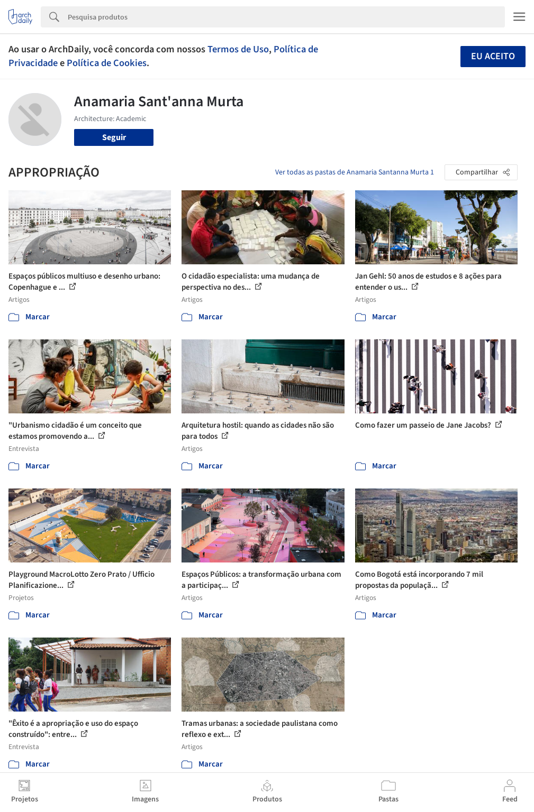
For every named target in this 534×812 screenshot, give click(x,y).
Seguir (114, 137)
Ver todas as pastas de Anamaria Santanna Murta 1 (354, 172)
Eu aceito (493, 56)
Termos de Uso (238, 49)
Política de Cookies (107, 63)
